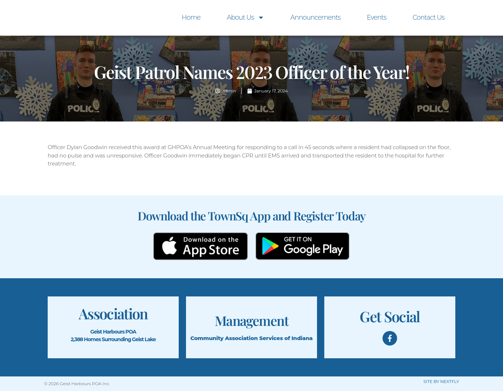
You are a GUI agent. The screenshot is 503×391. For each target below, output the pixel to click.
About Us (245, 17)
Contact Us (428, 17)
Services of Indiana (286, 338)
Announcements (315, 17)
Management (251, 320)
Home (191, 17)
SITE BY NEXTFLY (441, 381)
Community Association (224, 338)
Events (377, 17)
